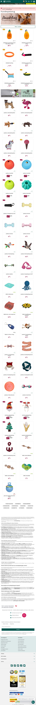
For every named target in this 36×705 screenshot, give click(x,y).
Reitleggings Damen (4, 649)
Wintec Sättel (20, 649)
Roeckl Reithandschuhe (22, 647)
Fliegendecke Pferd (4, 639)
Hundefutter (30, 505)
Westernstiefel (3, 644)
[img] (34, 1)
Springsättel (3, 650)
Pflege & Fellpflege (9, 503)
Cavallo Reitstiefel (21, 639)
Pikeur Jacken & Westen (22, 645)
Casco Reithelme (21, 641)
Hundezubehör (29, 507)
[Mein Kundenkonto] (29, 2)
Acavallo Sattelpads (21, 650)
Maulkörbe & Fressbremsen (6, 641)
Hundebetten (14, 507)
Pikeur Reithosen (21, 642)
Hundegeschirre (6, 505)
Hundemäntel (18, 503)
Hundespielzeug (15, 505)
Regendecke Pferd (4, 642)
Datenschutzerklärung (5, 633)
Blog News (12, 623)
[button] (1, 1)
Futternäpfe (21, 507)
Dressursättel (3, 645)
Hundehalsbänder (26, 503)
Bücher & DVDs (6, 507)
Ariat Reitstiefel (20, 644)
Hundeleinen (22, 505)
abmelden (24, 633)
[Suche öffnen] (26, 1)
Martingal (2, 647)
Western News (5, 623)
